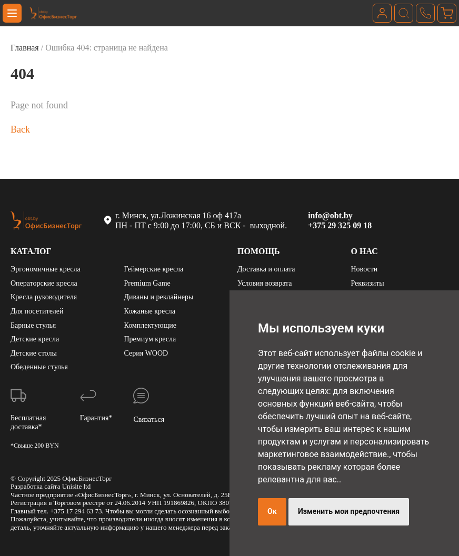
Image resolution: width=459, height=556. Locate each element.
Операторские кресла (44, 283)
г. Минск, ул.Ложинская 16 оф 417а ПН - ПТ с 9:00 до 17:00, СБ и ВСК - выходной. (195, 220)
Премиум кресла (150, 339)
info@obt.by (330, 215)
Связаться (148, 419)
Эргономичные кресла (46, 269)
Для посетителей (37, 311)
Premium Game (147, 283)
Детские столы (34, 353)
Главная (25, 47)
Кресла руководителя (44, 297)
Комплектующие (150, 325)
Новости (364, 269)
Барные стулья (33, 325)
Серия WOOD (146, 353)
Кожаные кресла (150, 311)
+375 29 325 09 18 (340, 225)
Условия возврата (264, 283)
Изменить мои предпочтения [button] (349, 511)
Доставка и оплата (266, 269)
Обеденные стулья (39, 367)
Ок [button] (272, 511)
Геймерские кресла (154, 269)
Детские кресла (35, 339)
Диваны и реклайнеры (159, 297)
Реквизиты (367, 283)
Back (20, 129)
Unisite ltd (76, 486)
